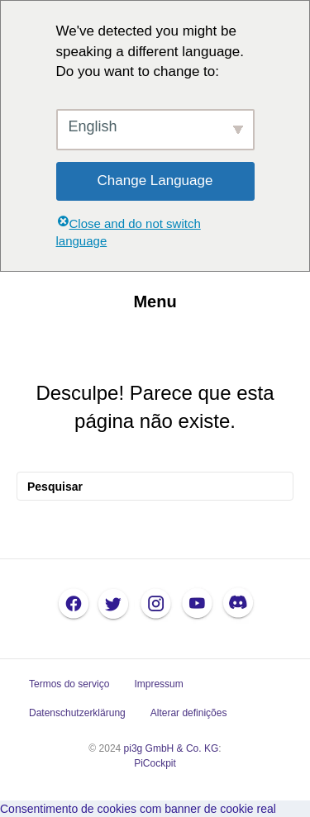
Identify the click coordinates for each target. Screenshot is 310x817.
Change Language (155, 180)
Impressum (158, 684)
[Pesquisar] (155, 486)
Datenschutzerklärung (77, 713)
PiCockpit (155, 763)
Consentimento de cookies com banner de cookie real (138, 808)
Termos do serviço (69, 684)
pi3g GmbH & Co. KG (171, 748)
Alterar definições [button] (188, 713)
